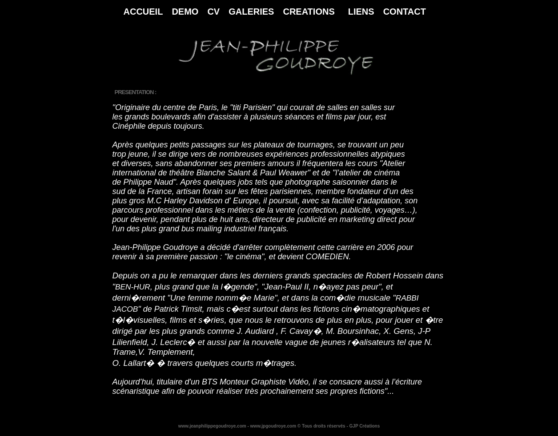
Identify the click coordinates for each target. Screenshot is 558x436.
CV (213, 11)
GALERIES (251, 11)
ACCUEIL (143, 11)
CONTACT (404, 11)
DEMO (185, 11)
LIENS (361, 11)
